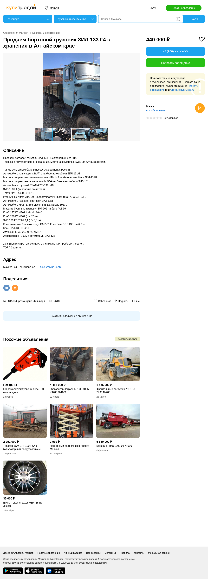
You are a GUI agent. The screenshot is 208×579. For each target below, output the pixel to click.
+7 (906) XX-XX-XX (175, 51)
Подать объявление (183, 8)
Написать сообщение (175, 63)
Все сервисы (93, 552)
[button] (136, 56)
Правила (125, 552)
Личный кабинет (73, 552)
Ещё (137, 301)
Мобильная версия (158, 552)
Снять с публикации (182, 89)
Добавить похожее (127, 339)
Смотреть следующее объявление (71, 316)
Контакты (139, 552)
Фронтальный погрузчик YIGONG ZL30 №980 (116, 391)
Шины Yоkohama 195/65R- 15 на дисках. (22, 504)
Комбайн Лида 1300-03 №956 (114, 445)
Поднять (123, 301)
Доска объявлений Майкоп (18, 552)
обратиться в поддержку (92, 562)
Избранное (104, 301)
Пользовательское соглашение (117, 559)
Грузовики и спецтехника (45, 32)
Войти (152, 8)
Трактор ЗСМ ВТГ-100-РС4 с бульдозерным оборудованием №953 (21, 447)
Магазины (110, 552)
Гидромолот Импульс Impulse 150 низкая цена (23, 391)
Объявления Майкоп (15, 32)
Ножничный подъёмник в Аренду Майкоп (70, 447)
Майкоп (54, 8)
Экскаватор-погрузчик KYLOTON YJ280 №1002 (69, 391)
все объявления (156, 110)
